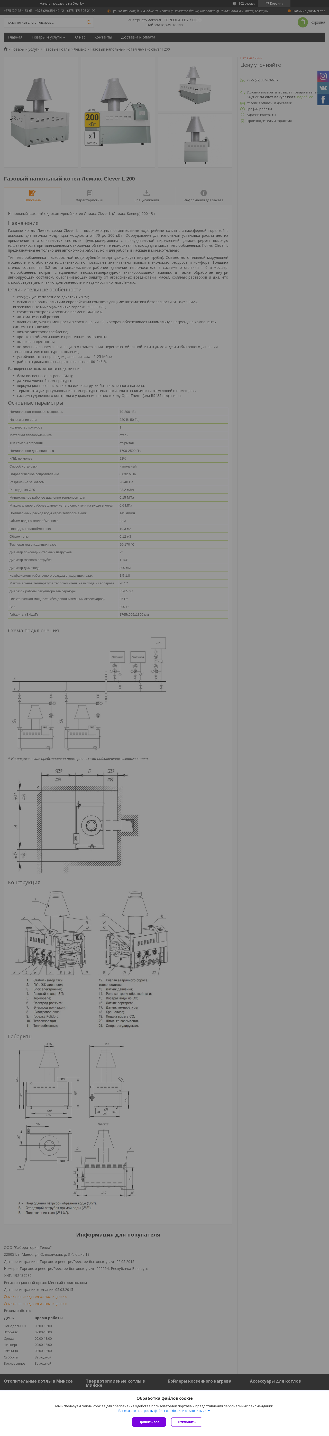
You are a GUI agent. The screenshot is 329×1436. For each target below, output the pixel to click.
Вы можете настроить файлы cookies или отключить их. (162, 1411)
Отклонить (187, 1422)
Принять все (149, 1422)
